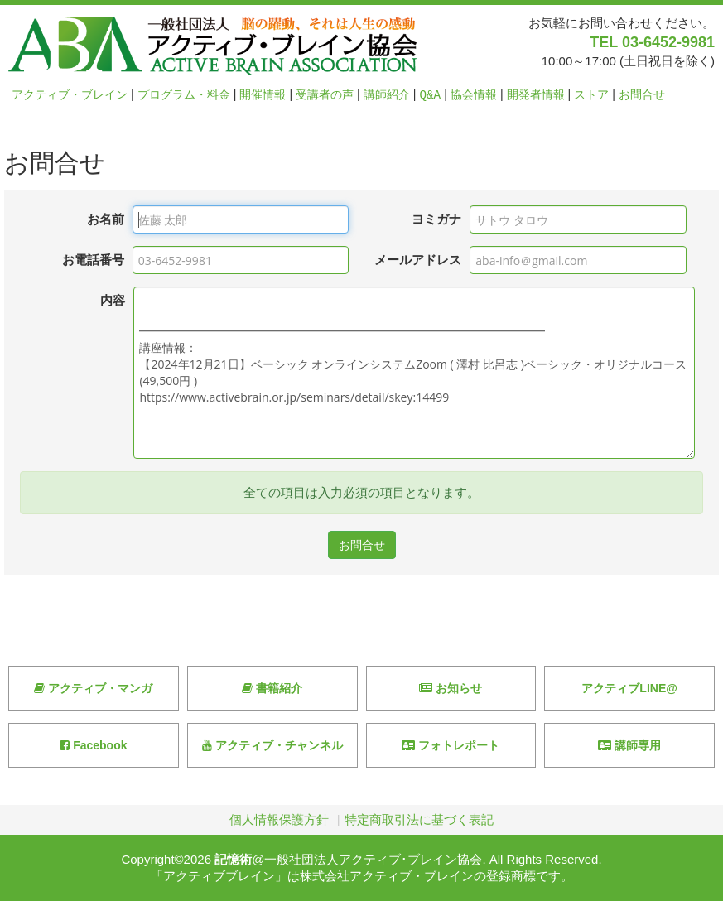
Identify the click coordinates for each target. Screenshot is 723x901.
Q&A (430, 95)
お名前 (105, 219)
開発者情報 (536, 95)
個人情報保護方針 (279, 819)
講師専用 (629, 745)
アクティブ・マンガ (93, 688)
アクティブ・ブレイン (70, 95)
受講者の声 (325, 95)
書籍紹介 (272, 688)
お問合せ (642, 95)
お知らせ (450, 688)
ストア (591, 95)
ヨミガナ (436, 219)
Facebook (93, 745)
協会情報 (474, 95)
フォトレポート (450, 745)
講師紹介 (387, 95)
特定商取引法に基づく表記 (419, 819)
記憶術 (233, 859)
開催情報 (262, 95)
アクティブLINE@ (629, 688)
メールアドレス (417, 260)
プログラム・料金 (183, 95)
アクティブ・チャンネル (272, 745)
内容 (112, 300)
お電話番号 (93, 260)
